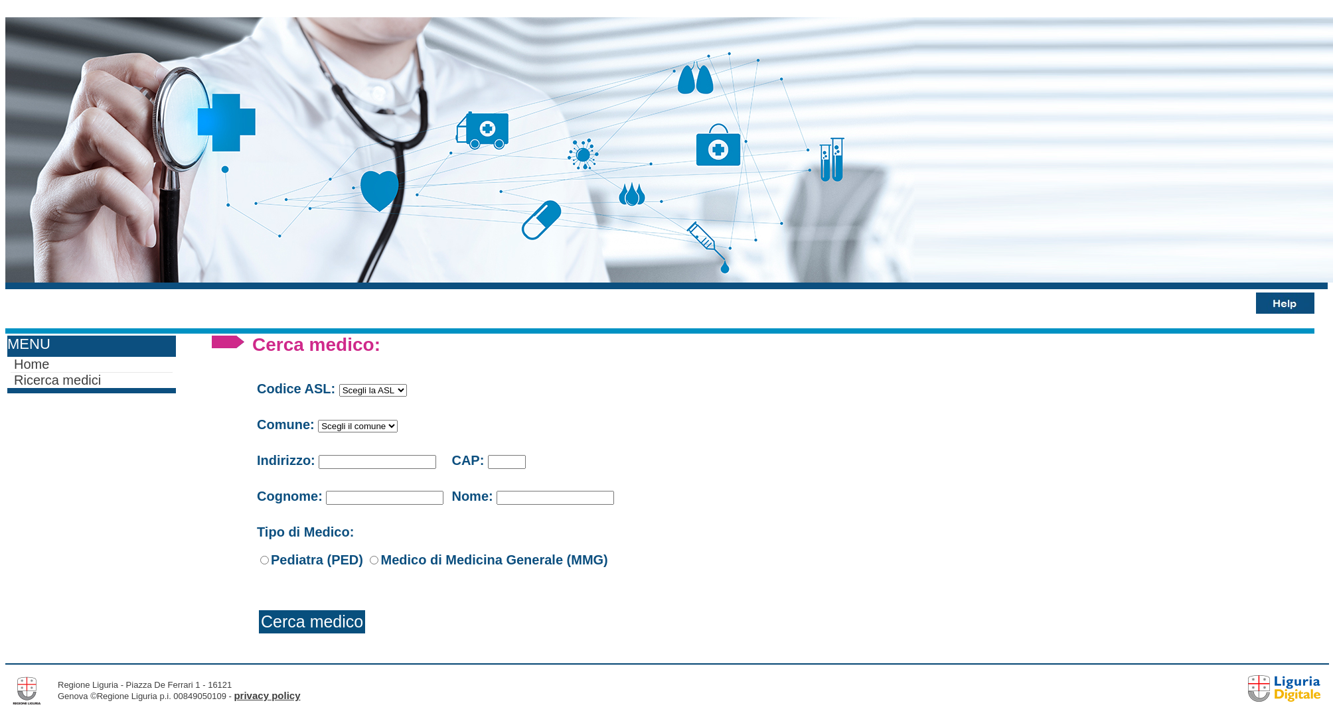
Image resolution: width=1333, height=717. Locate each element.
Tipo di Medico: (305, 532)
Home (31, 364)
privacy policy (267, 695)
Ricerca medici (57, 380)
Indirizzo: (286, 460)
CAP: (467, 460)
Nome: (472, 496)
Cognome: (290, 496)
